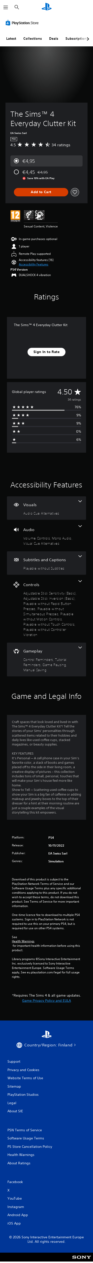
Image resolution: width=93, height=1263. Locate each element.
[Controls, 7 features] (46, 608)
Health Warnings (23, 941)
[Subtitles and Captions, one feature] (46, 563)
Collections (32, 38)
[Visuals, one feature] (46, 508)
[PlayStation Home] (46, 7)
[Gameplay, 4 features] (46, 659)
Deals (53, 38)
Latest (11, 38)
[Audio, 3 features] (46, 535)
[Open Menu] (5, 7)
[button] (33, 264)
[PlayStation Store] (23, 23)
